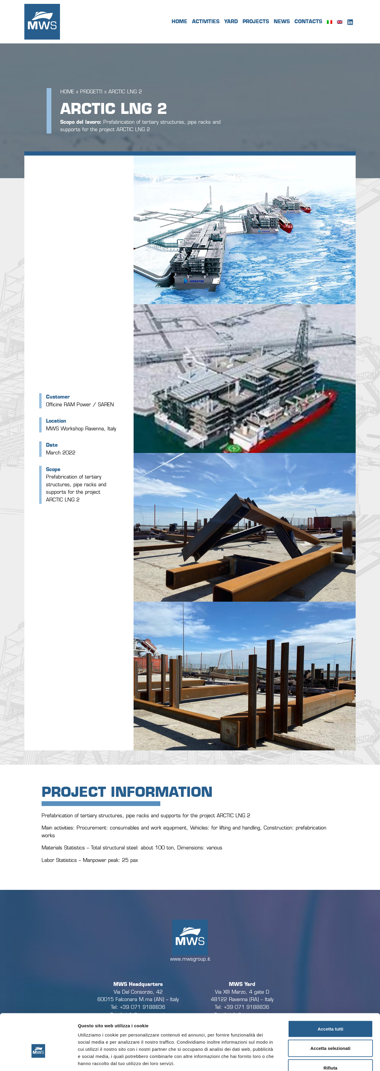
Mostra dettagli (312, 1059)
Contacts (308, 21)
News (282, 21)
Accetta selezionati (330, 1012)
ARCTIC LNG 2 (125, 92)
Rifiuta (331, 1031)
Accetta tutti (330, 992)
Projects (256, 21)
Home (179, 21)
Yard (231, 21)
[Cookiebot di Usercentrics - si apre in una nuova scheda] (38, 1059)
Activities (205, 21)
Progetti (91, 92)
